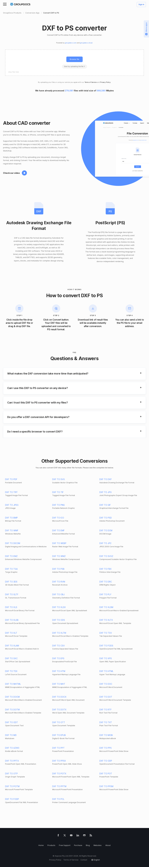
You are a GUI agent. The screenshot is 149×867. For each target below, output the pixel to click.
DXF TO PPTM (59, 786)
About (108, 845)
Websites (97, 845)
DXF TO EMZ (11, 556)
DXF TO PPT (58, 748)
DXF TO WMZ (59, 556)
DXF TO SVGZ (106, 556)
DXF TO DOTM (12, 709)
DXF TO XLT (11, 633)
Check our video (11, 173)
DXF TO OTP (11, 773)
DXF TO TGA (11, 569)
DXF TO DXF (105, 479)
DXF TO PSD (105, 517)
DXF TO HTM (58, 671)
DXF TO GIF (105, 505)
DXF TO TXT (105, 722)
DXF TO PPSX (59, 761)
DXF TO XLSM (106, 607)
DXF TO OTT (58, 722)
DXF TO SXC (11, 658)
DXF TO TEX (11, 671)
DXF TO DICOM (12, 543)
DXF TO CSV (58, 645)
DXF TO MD (11, 735)
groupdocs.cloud (86, 43)
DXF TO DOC (105, 684)
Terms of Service (90, 82)
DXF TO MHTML (13, 684)
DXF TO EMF (58, 530)
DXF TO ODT (11, 722)
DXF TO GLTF (11, 594)
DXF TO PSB (58, 569)
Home (41, 845)
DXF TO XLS (11, 607)
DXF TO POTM (12, 786)
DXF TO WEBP (59, 543)
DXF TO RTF (105, 709)
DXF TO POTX (59, 773)
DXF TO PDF (11, 479)
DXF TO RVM (58, 581)
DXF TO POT (105, 773)
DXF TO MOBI (106, 735)
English (97, 860)
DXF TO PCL (58, 799)
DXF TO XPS (105, 658)
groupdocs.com (70, 43)
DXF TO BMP (11, 517)
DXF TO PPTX (12, 761)
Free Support (64, 845)
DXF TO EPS (58, 658)
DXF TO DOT (105, 697)
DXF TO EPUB (59, 735)
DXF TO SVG (58, 479)
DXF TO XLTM (59, 633)
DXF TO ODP (105, 761)
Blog (88, 845)
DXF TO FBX (105, 569)
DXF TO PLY (105, 594)
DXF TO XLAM (12, 645)
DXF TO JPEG (11, 505)
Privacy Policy (105, 82)
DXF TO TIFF (11, 492)
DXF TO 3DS (11, 581)
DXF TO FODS (106, 645)
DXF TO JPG (105, 492)
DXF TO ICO (58, 517)
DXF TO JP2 (105, 543)
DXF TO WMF (11, 530)
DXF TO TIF (58, 492)
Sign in (141, 4)
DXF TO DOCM (12, 697)
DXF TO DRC (105, 581)
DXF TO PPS (105, 748)
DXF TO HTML (106, 671)
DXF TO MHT (58, 684)
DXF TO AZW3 (12, 748)
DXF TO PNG (58, 505)
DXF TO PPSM (106, 786)
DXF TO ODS (58, 620)
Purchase (78, 845)
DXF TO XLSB (11, 620)
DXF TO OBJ (58, 594)
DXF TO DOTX (59, 709)
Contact (83, 860)
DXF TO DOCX (59, 697)
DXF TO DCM (105, 530)
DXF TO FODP (12, 799)
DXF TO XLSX (59, 607)
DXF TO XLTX (106, 620)
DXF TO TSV (105, 633)
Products (51, 845)
